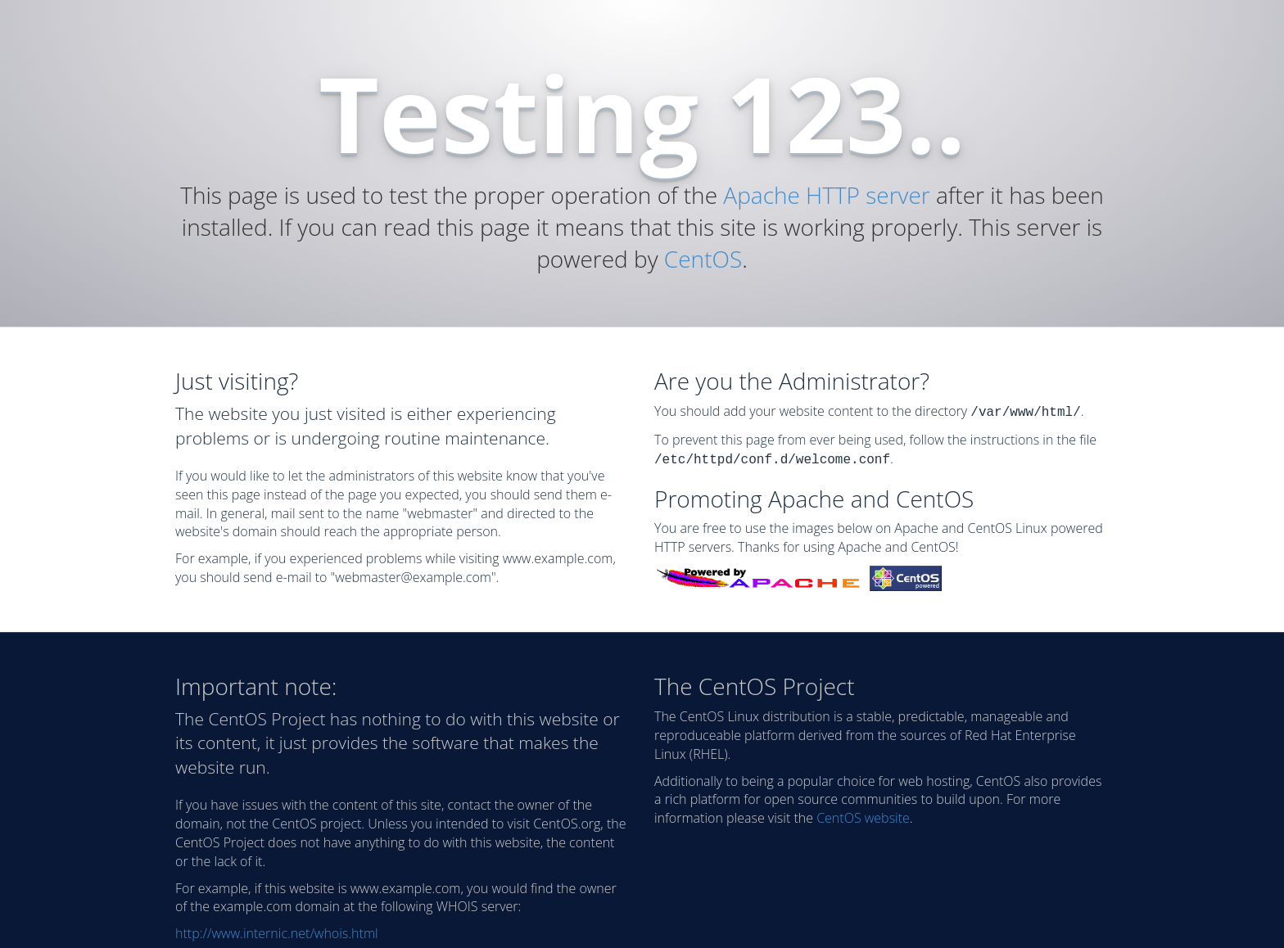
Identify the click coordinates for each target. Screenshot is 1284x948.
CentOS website (863, 815)
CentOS (703, 258)
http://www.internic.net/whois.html (276, 930)
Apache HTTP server (826, 194)
